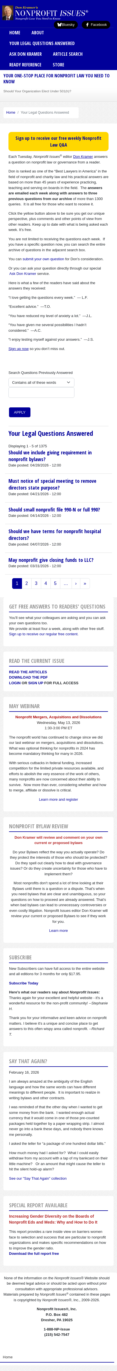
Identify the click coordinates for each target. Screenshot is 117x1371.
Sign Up (35, 683)
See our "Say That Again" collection (38, 1178)
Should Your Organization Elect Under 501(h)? (37, 91)
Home (14, 33)
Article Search (68, 54)
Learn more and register (58, 799)
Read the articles (28, 672)
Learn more (58, 930)
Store (58, 65)
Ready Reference (25, 65)
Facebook (96, 25)
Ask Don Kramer (25, 54)
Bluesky (66, 25)
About (38, 33)
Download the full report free (34, 1253)
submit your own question (43, 259)
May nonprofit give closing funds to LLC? (51, 560)
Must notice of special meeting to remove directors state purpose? (52, 484)
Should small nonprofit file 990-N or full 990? (54, 509)
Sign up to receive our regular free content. (43, 634)
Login (15, 683)
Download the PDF (28, 677)
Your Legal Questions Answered (42, 43)
